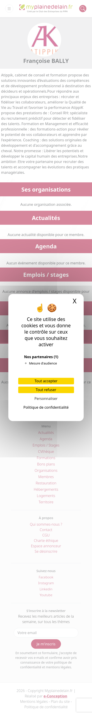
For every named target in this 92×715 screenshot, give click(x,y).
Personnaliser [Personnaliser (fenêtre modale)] (46, 398)
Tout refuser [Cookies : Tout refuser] (46, 389)
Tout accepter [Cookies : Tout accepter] (46, 380)
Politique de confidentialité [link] (46, 407)
